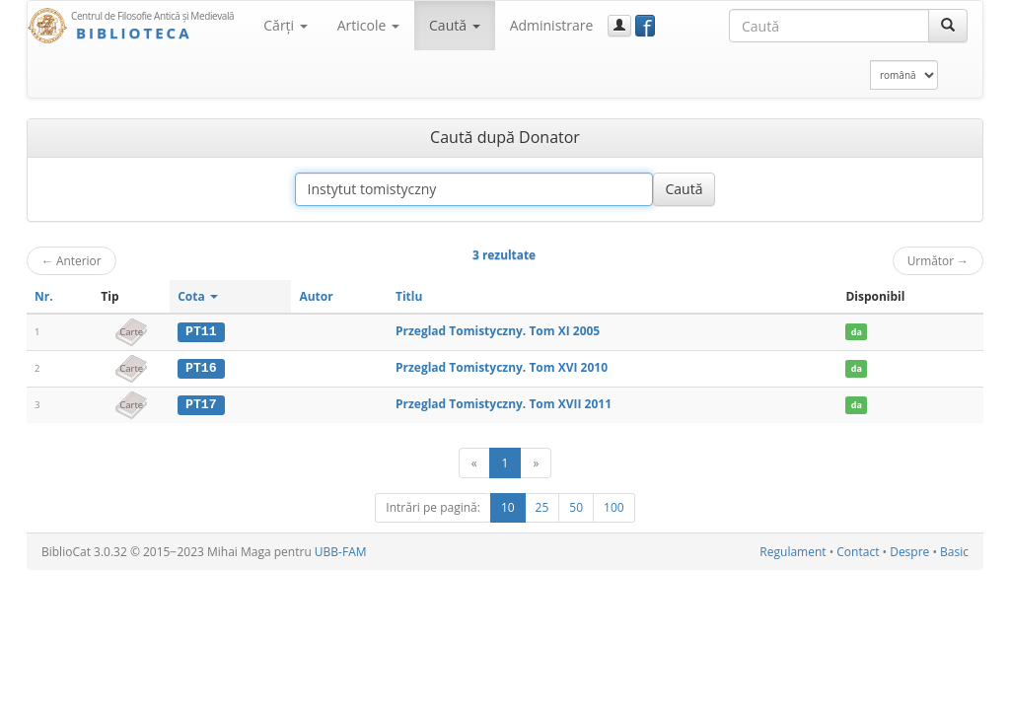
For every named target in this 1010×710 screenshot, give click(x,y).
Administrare (552, 25)
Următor (938, 260)
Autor (315, 296)
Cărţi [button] (285, 25)
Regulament (792, 550)
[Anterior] (474, 462)
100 (614, 506)
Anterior (71, 260)
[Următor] (535, 462)
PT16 (201, 368)
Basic (954, 550)
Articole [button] (368, 25)
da (856, 331)
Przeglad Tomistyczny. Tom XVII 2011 (504, 402)
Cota (198, 296)
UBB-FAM (341, 550)
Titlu (409, 296)
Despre (909, 550)
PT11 (201, 331)
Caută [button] (454, 25)
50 (576, 506)
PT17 (201, 403)
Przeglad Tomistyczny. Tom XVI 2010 (502, 367)
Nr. (44, 296)
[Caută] (948, 25)
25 (542, 506)
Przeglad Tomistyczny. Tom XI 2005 (498, 330)
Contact (857, 550)
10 (508, 506)
